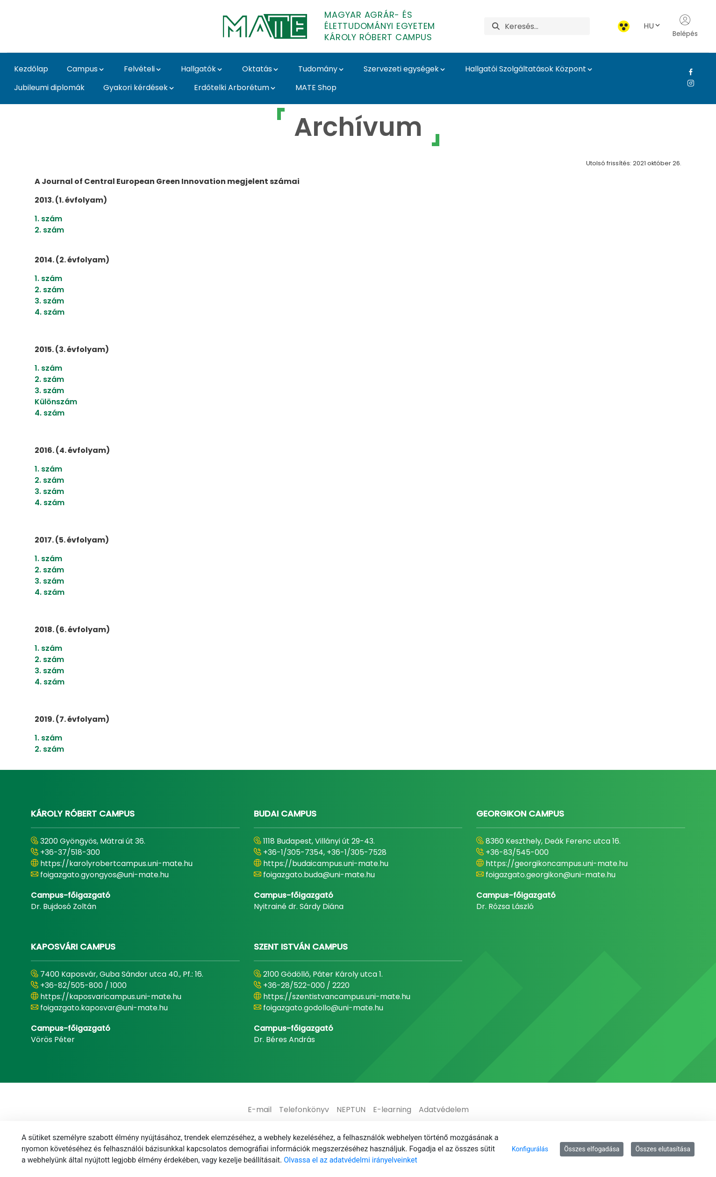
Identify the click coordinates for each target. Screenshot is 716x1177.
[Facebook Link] (687, 72)
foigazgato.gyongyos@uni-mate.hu (104, 874)
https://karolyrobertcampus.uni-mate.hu (116, 863)
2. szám (49, 230)
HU (652, 26)
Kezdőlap (31, 68)
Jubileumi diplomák (49, 87)
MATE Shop (316, 87)
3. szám (49, 301)
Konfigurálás (530, 1149)
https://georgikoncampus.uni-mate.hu (557, 863)
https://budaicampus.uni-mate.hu (325, 863)
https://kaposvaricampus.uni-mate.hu (110, 996)
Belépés (685, 26)
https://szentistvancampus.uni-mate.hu (336, 996)
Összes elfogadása (592, 1149)
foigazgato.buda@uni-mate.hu (319, 874)
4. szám (49, 312)
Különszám (56, 401)
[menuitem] (259, 1109)
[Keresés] (547, 26)
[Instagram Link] (687, 83)
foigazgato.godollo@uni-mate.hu (323, 1007)
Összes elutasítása (662, 1149)
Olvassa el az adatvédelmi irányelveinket (350, 1160)
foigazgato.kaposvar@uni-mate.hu (104, 1007)
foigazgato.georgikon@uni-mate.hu (551, 874)
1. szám (48, 218)
